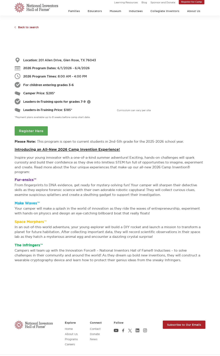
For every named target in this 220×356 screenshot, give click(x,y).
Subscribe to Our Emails (184, 324)
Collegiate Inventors (164, 11)
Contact (95, 328)
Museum (115, 11)
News (93, 339)
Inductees (136, 11)
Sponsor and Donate (163, 2)
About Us (193, 11)
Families (74, 11)
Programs (71, 339)
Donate (95, 334)
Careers (70, 344)
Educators (95, 11)
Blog (144, 2)
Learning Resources (126, 2)
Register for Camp (191, 2)
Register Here (31, 131)
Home (69, 328)
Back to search (28, 27)
